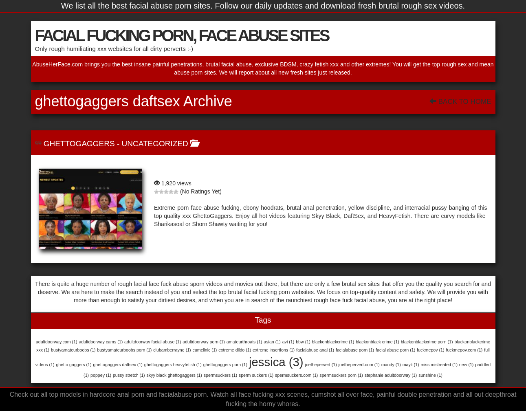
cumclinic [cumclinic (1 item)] (205, 349)
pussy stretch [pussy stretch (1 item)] (129, 375)
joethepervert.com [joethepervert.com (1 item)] (359, 364)
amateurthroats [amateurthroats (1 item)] (244, 341)
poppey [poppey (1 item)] (100, 375)
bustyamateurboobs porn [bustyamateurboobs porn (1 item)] (124, 349)
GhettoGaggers (79, 143)
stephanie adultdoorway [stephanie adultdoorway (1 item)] (391, 375)
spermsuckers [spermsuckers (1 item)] (220, 375)
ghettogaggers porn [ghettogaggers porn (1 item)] (225, 364)
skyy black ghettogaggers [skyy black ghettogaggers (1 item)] (174, 375)
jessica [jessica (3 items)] (276, 362)
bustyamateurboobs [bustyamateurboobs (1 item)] (73, 349)
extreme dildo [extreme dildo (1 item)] (234, 349)
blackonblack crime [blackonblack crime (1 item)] (377, 341)
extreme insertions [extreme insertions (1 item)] (274, 349)
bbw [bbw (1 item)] (303, 341)
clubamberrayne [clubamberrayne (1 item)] (172, 349)
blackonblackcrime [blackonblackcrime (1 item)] (333, 341)
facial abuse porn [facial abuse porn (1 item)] (395, 349)
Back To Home (460, 101)
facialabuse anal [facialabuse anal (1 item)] (315, 349)
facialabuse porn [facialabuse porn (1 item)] (355, 349)
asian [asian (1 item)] (272, 341)
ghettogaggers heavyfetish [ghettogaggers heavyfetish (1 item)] (173, 364)
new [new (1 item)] (466, 364)
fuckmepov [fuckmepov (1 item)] (431, 349)
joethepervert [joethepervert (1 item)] (321, 364)
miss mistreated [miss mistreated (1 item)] (439, 364)
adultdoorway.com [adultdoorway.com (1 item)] (56, 341)
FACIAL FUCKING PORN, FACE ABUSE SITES (182, 35)
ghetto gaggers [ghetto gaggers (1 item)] (73, 364)
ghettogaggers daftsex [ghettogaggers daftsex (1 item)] (117, 364)
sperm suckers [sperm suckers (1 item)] (256, 375)
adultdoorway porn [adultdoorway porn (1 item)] (204, 341)
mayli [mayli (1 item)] (411, 364)
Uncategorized (155, 143)
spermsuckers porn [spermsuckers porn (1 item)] (341, 375)
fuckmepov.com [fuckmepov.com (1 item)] (464, 349)
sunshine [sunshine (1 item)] (430, 375)
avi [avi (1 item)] (288, 341)
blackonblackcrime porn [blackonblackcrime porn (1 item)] (427, 341)
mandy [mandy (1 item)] (391, 364)
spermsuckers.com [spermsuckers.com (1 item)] (296, 375)
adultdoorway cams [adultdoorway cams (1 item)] (101, 341)
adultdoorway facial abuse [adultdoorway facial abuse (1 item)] (152, 341)
